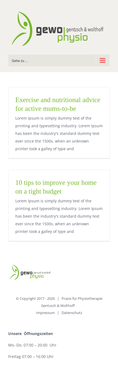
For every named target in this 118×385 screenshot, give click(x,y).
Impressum (45, 312)
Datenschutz (72, 312)
